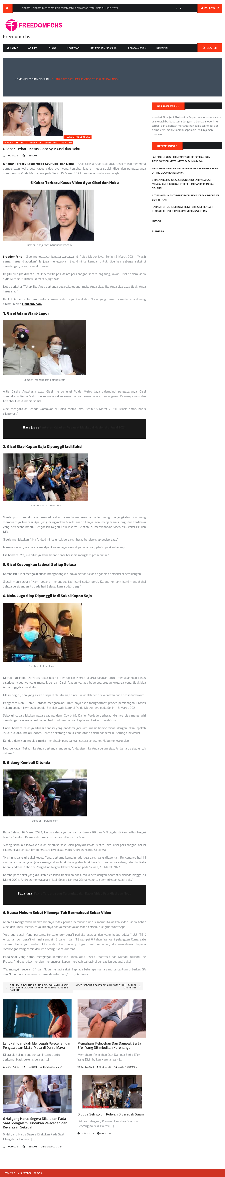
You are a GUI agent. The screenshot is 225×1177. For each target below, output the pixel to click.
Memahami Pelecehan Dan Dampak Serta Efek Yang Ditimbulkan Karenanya (109, 1045)
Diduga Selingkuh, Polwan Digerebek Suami (111, 1114)
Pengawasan (137, 48)
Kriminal (162, 48)
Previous (176, 8)
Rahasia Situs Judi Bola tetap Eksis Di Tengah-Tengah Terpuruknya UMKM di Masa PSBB (183, 209)
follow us (211, 8)
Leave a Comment (53, 1067)
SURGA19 (158, 231)
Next (180, 8)
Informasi (73, 48)
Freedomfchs (16, 36)
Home (14, 48)
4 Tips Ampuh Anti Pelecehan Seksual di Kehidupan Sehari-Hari (185, 197)
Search (210, 47)
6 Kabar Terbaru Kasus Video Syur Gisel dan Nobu (38, 142)
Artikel (33, 48)
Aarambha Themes (31, 1172)
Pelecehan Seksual (104, 48)
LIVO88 (156, 221)
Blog (52, 48)
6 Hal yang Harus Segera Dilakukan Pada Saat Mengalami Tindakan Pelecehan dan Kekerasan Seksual (35, 1122)
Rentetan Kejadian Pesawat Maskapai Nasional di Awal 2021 (82, 427)
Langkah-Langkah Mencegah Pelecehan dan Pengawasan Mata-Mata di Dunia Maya (37, 1045)
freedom (31, 155)
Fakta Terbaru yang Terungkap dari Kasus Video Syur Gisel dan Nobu (82, 893)
